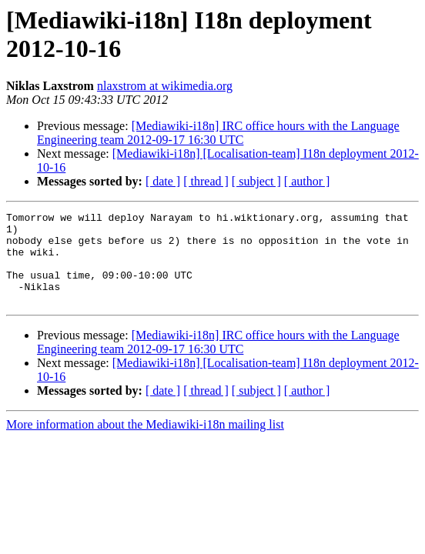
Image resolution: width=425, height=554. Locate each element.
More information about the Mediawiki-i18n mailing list (145, 442)
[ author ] (307, 181)
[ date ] (163, 181)
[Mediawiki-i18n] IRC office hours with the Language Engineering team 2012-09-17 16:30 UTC (218, 132)
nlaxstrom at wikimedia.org (165, 85)
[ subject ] (256, 181)
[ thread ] (206, 181)
